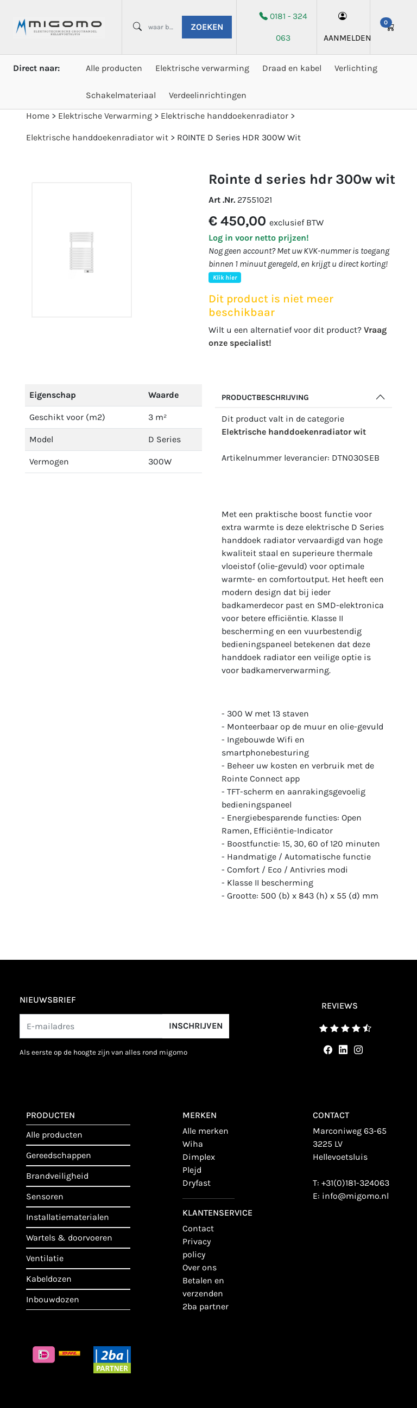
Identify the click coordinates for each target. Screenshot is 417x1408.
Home (37, 116)
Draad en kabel (291, 68)
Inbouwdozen (52, 1299)
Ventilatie (45, 1258)
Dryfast (196, 1183)
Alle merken (205, 1131)
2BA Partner (205, 1306)
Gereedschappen (58, 1155)
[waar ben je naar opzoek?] (161, 27)
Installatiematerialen (67, 1217)
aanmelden (343, 27)
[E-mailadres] (91, 1026)
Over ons (199, 1267)
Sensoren (45, 1196)
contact (198, 1228)
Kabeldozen (49, 1279)
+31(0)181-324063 (355, 1183)
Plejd (191, 1170)
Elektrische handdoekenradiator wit (294, 432)
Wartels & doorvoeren (69, 1237)
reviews (339, 1005)
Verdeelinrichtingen (208, 95)
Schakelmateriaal (121, 95)
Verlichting (355, 68)
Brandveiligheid (57, 1176)
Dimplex (198, 1157)
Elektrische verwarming (202, 68)
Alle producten (114, 68)
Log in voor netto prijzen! (258, 237)
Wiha (192, 1144)
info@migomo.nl (355, 1196)
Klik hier (225, 277)
